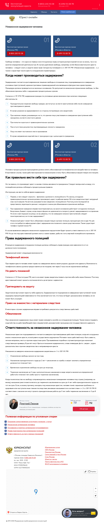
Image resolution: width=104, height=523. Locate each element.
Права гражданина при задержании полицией (26, 431)
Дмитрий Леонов (28, 403)
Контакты (54, 12)
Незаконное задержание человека (21, 424)
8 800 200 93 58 (30, 458)
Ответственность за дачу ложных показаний (25, 434)
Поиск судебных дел (68, 12)
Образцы (44, 12)
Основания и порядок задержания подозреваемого (28, 428)
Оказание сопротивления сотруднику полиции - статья (30, 421)
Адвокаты (34, 12)
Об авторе (84, 409)
